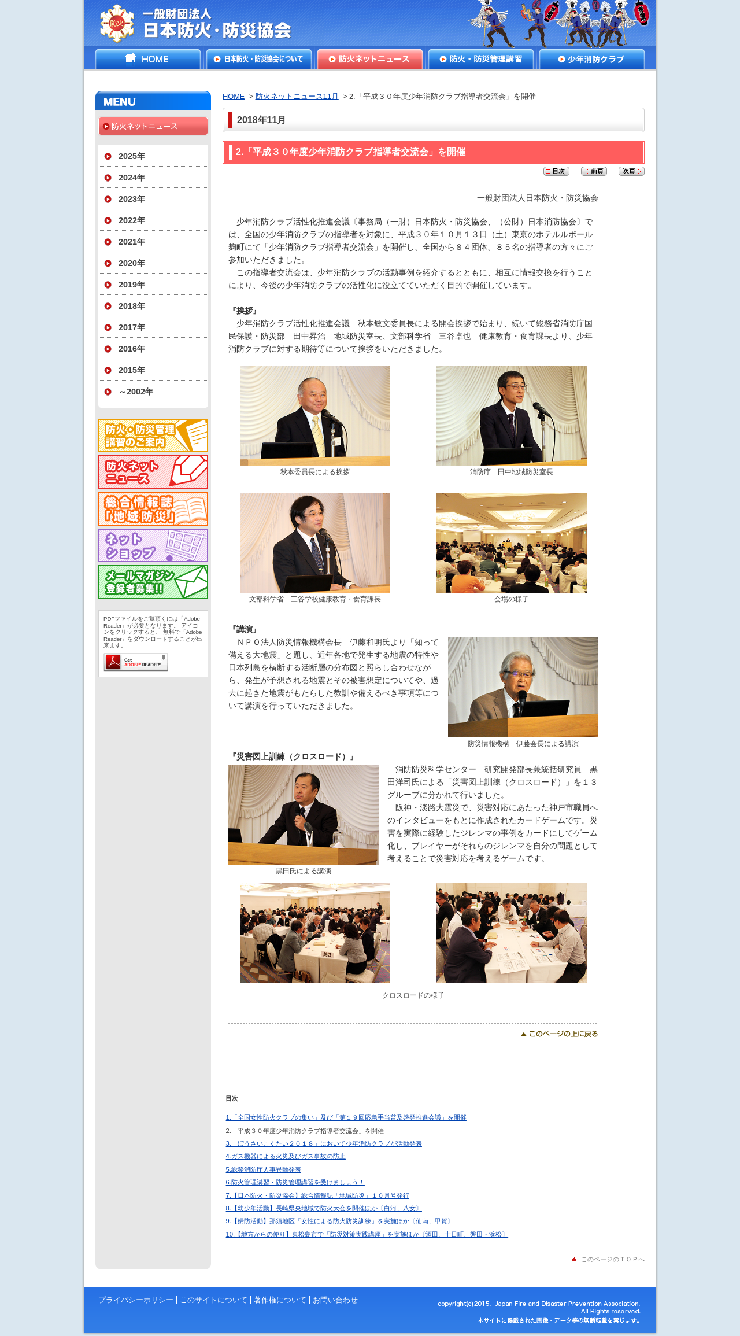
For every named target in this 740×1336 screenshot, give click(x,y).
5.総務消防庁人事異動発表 (263, 1169)
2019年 (132, 284)
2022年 (132, 220)
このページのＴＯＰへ (613, 1259)
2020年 (132, 263)
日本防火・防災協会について (259, 59)
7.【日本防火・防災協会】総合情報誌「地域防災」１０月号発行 (317, 1195)
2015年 (132, 370)
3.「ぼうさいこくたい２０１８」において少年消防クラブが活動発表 (324, 1143)
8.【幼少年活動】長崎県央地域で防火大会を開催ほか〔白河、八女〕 (324, 1208)
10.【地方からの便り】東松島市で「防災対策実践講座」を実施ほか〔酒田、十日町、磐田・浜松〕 (367, 1234)
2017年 (132, 327)
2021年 (132, 241)
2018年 (132, 306)
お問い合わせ (335, 1300)
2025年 (132, 156)
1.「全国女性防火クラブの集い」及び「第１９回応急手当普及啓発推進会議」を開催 (346, 1117)
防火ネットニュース (370, 59)
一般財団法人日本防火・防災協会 (204, 23)
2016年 (132, 348)
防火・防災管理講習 (481, 59)
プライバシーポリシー (135, 1300)
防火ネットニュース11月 (297, 96)
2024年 (132, 177)
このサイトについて (213, 1300)
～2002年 (136, 391)
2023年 (132, 199)
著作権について (280, 1300)
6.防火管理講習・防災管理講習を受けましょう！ (295, 1182)
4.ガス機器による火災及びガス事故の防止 (286, 1156)
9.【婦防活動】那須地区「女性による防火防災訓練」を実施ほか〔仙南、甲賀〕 (340, 1220)
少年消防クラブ (592, 59)
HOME (148, 59)
